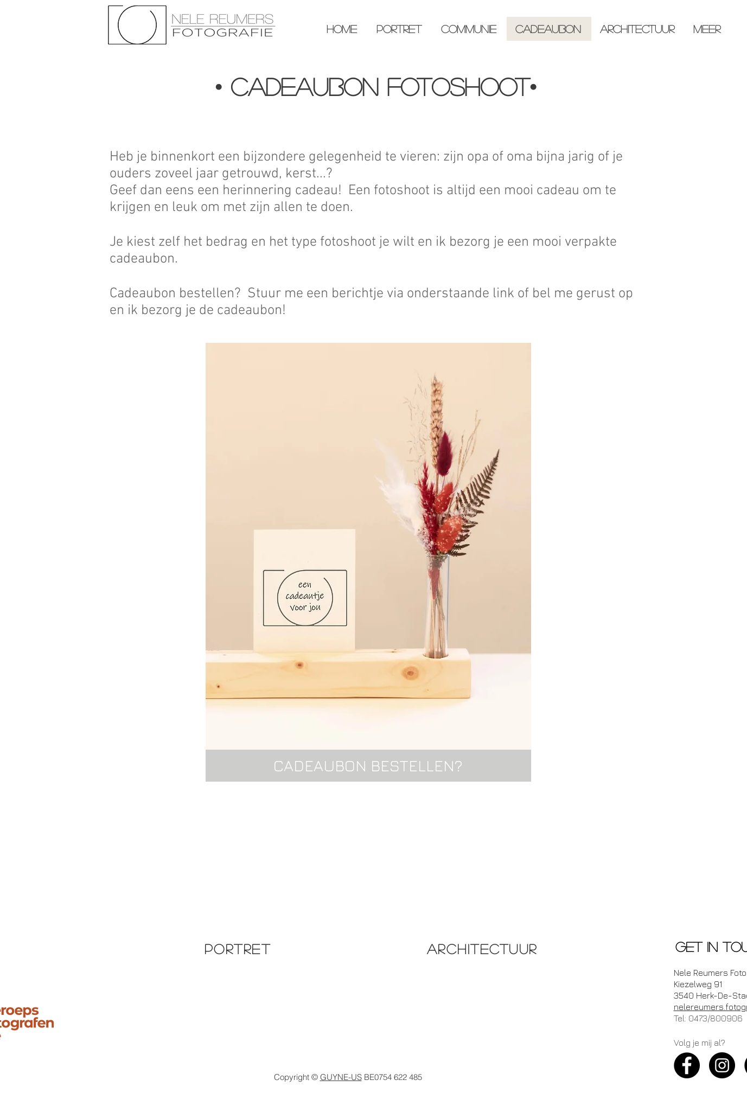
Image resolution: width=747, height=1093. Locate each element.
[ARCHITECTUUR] (483, 949)
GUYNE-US (341, 1077)
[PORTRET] (239, 949)
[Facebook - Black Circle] (687, 1065)
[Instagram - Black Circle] (722, 1065)
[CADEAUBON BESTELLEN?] (368, 766)
